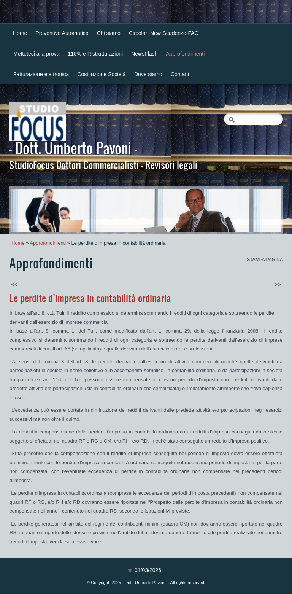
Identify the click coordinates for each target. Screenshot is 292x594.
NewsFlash (144, 54)
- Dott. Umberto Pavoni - (73, 148)
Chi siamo (109, 33)
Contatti (180, 74)
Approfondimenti (185, 54)
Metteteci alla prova (36, 54)
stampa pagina (265, 259)
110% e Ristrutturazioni (95, 54)
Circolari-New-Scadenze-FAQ (164, 33)
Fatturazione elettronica (41, 74)
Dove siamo (148, 74)
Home (20, 33)
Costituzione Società (101, 74)
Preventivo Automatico (61, 33)
